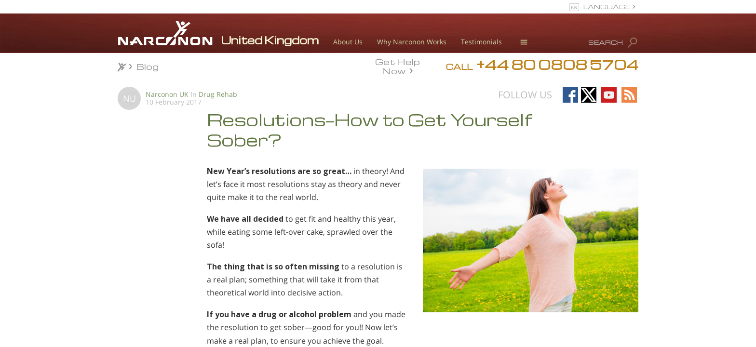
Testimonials (481, 41)
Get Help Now (397, 65)
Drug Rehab (218, 94)
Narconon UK (167, 94)
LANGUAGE (606, 6)
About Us (348, 41)
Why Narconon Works (411, 41)
